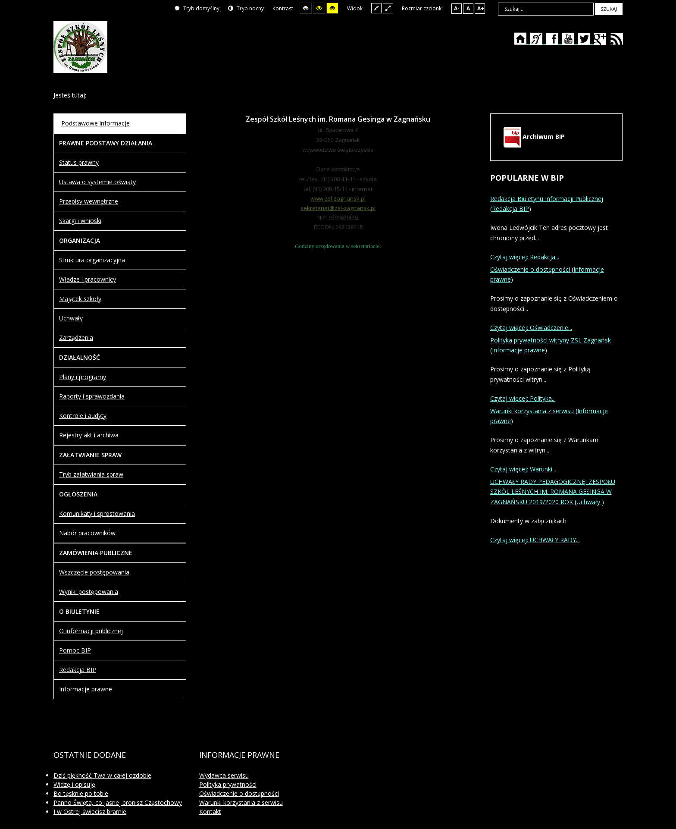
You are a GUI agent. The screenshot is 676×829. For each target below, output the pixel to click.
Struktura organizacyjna (92, 260)
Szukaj (609, 9)
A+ (480, 8)
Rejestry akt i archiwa (89, 435)
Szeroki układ (388, 8)
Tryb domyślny (197, 8)
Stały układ (376, 8)
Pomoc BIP (75, 650)
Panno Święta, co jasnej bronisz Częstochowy (117, 802)
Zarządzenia (76, 337)
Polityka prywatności (228, 784)
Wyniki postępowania (88, 591)
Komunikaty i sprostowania (97, 513)
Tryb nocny (246, 8)
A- (457, 8)
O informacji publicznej (91, 631)
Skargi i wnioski (80, 221)
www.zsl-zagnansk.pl (338, 198)
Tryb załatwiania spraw (91, 474)
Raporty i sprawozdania (92, 396)
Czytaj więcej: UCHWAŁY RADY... (535, 540)
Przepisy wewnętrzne (88, 201)
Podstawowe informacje (95, 123)
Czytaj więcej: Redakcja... (524, 257)
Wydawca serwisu (224, 775)
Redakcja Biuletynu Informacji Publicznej (546, 199)
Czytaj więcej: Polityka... (523, 398)
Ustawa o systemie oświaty (97, 182)
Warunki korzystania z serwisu (533, 411)
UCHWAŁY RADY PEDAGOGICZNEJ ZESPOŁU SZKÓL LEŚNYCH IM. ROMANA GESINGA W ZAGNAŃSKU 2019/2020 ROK (552, 491)
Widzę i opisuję (74, 784)
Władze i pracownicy (87, 279)
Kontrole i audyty (82, 415)
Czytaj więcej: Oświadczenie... (531, 327)
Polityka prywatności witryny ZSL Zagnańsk (550, 340)
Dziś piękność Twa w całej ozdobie (102, 775)
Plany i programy (82, 377)
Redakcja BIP (77, 670)
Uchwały (71, 318)
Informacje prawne (85, 689)
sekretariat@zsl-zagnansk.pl (338, 208)
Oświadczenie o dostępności (531, 269)
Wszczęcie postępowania (94, 572)
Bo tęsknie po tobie (80, 793)
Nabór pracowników (87, 533)
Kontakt (210, 811)
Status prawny (79, 162)
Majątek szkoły (80, 299)
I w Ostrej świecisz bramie (89, 811)
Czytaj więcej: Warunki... (523, 469)
